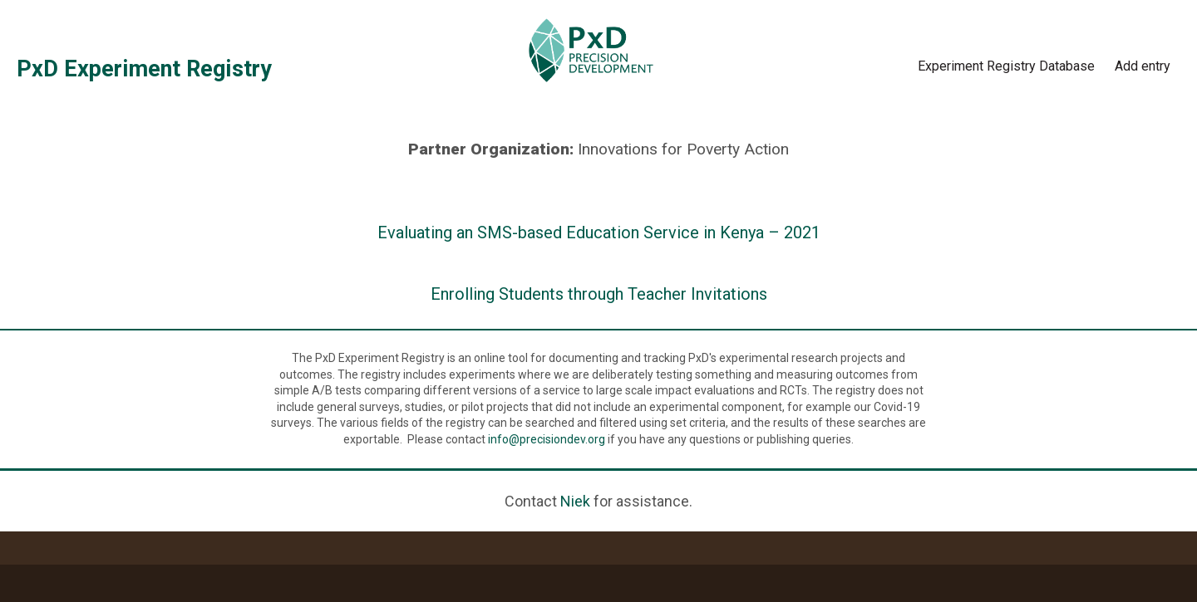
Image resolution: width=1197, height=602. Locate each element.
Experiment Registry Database (1006, 66)
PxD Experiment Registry (144, 69)
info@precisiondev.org (546, 439)
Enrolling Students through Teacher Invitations (599, 294)
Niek (575, 501)
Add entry (1142, 66)
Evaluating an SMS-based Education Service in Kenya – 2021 (598, 232)
